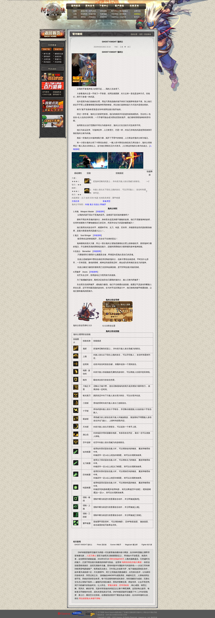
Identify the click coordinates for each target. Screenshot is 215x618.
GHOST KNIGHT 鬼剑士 (83, 545)
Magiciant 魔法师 (131, 545)
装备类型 (106, 201)
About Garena (109, 612)
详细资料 (100, 211)
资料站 (84, 17)
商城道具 (92, 17)
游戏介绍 (84, 11)
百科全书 (90, 6)
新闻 (75, 11)
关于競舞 (100, 612)
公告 (75, 14)
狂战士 (97, 204)
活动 (75, 17)
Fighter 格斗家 (147, 545)
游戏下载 (46, 49)
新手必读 (92, 11)
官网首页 (75, 6)
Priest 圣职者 (102, 545)
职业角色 (84, 14)
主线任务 (75, 201)
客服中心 (139, 612)
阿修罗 (103, 204)
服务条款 (118, 612)
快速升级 (92, 14)
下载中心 (104, 6)
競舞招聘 (132, 612)
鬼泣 (91, 204)
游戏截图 (103, 11)
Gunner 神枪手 (115, 545)
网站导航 (153, 612)
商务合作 (146, 612)
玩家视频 (103, 14)
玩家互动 (134, 6)
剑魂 (87, 204)
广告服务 (125, 612)
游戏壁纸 (103, 17)
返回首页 (52, 34)
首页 (141, 34)
